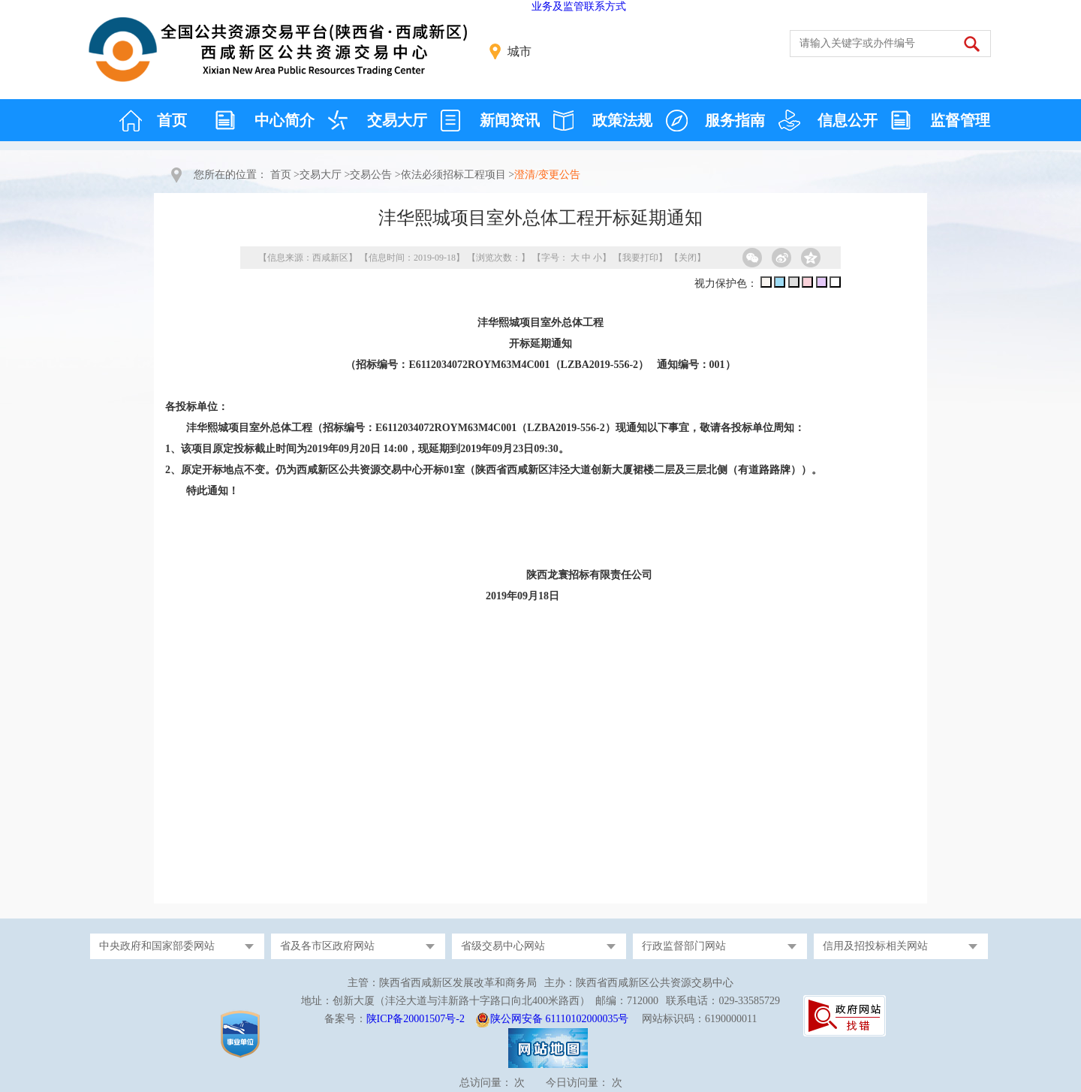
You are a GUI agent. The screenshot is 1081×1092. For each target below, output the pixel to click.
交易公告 (371, 174)
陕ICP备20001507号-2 (415, 1018)
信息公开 (848, 120)
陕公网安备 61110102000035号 (559, 1018)
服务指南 (735, 120)
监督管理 (960, 120)
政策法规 (622, 120)
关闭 (688, 257)
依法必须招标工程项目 (453, 174)
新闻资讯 (510, 120)
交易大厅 (397, 120)
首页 (172, 120)
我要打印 (640, 257)
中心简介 (284, 120)
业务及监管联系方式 (578, 6)
